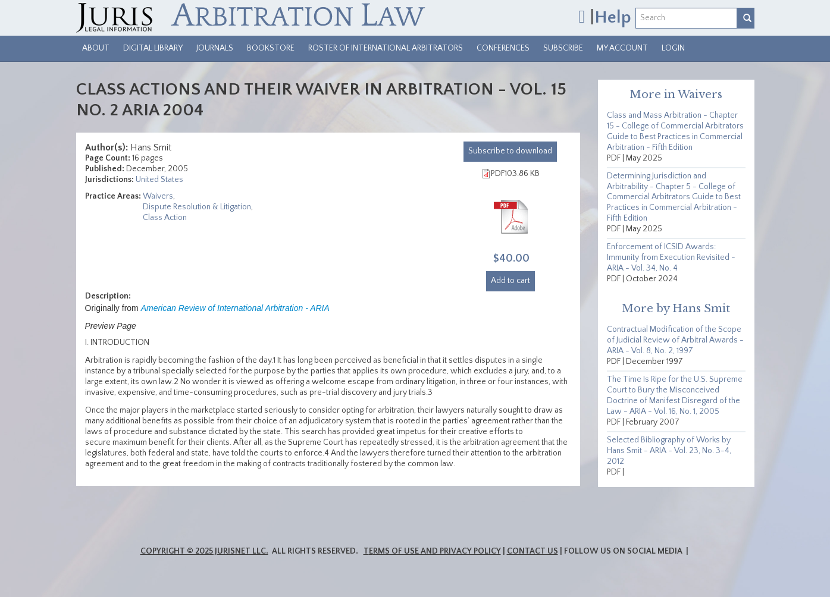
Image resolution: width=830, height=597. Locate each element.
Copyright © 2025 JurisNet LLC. (204, 551)
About (95, 48)
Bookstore (271, 48)
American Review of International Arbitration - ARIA (235, 308)
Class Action (165, 217)
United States (159, 179)
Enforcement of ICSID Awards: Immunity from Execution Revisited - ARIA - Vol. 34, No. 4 (671, 257)
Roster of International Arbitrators (385, 48)
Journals (214, 48)
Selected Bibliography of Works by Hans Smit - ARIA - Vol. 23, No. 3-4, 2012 (669, 450)
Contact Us (532, 551)
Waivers (158, 196)
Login (673, 48)
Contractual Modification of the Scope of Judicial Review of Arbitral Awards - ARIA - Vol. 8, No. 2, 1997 (675, 340)
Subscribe (563, 48)
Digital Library (153, 48)
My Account (622, 48)
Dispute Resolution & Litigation (197, 207)
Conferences (503, 48)
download (510, 151)
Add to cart (510, 280)
